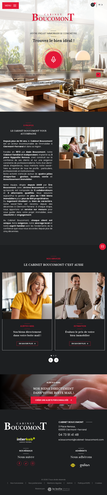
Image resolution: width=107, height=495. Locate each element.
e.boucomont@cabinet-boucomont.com (81, 439)
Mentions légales (54, 483)
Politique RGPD (84, 483)
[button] (56, 360)
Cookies (98, 483)
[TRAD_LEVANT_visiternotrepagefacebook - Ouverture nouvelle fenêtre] (19, 463)
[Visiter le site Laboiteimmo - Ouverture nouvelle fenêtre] (59, 489)
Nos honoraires (16, 483)
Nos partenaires (35, 483)
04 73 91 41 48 (69, 434)
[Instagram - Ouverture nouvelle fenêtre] (32, 463)
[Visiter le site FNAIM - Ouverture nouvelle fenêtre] (73, 465)
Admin (70, 483)
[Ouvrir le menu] (10, 5)
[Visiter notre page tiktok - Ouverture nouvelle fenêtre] (26, 463)
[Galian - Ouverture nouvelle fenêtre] (85, 465)
